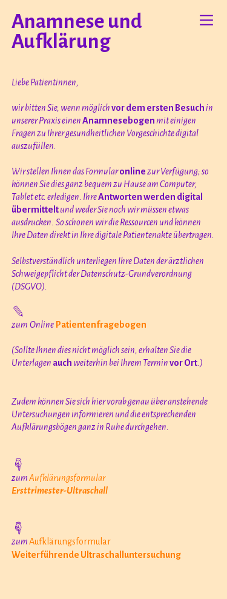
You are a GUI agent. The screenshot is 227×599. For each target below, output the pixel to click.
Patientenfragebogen (101, 324)
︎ (206, 20)
